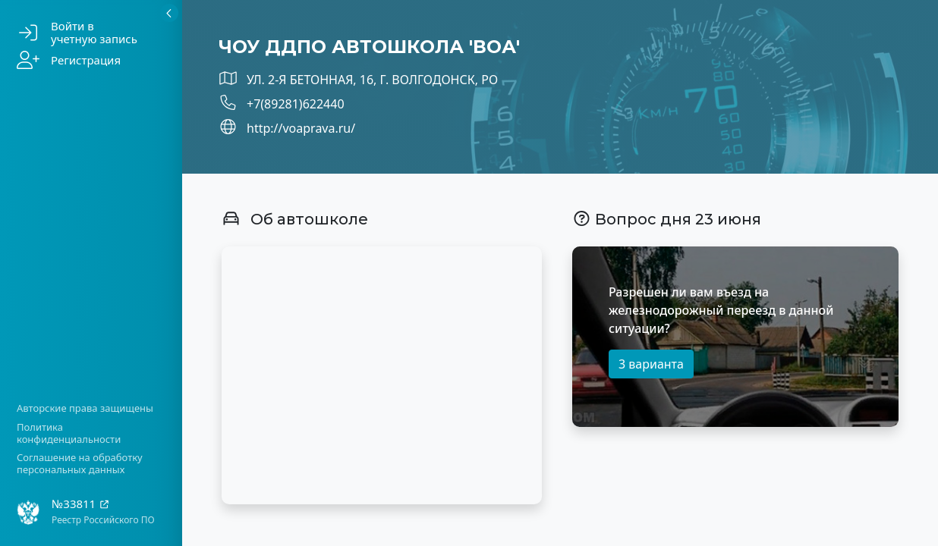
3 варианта (651, 364)
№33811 (81, 503)
